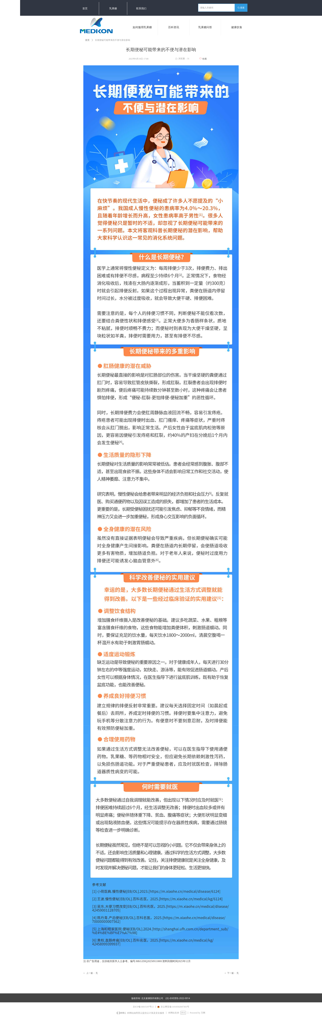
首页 (87, 40)
